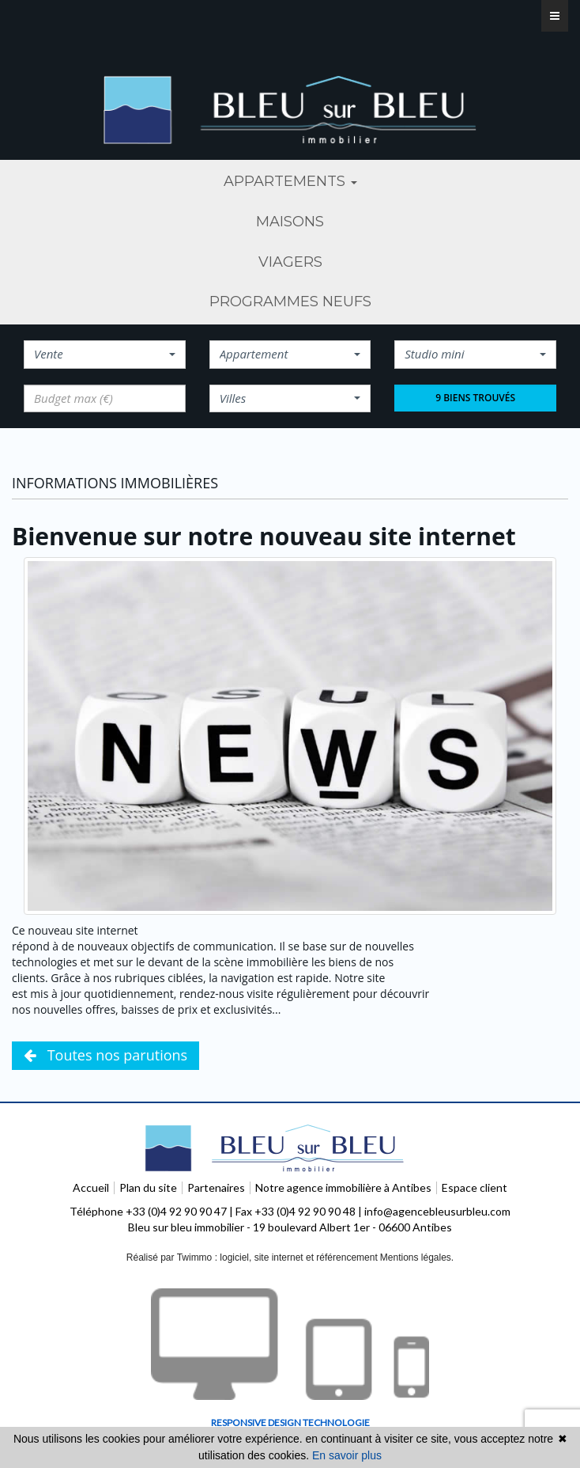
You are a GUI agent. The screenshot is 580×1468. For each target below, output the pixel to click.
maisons (290, 221)
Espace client (474, 1187)
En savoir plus (347, 1455)
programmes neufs (290, 301)
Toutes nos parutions (105, 1054)
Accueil (91, 1187)
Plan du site (148, 1187)
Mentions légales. (417, 1257)
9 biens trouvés (475, 397)
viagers (290, 262)
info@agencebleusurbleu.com (437, 1211)
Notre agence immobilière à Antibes (343, 1187)
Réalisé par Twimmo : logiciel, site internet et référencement (252, 1257)
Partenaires (216, 1187)
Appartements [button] (290, 181)
